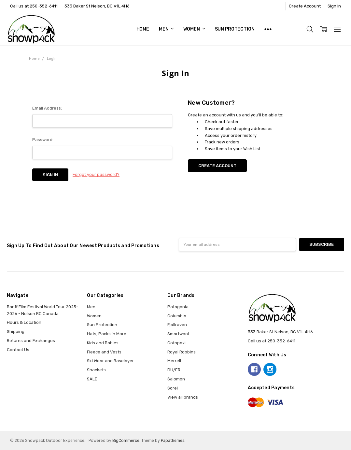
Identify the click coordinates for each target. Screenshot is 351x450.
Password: (42, 139)
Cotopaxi (176, 342)
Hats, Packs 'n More (106, 333)
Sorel (172, 388)
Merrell (174, 360)
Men (166, 29)
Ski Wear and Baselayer (110, 360)
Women (194, 29)
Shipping (15, 331)
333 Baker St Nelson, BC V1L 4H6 (97, 6)
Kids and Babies (103, 342)
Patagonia (178, 306)
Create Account (305, 6)
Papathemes (172, 440)
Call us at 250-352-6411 (34, 6)
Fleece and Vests (104, 352)
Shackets (96, 369)
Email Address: (47, 108)
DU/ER (173, 369)
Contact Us (18, 349)
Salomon (176, 379)
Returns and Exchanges (31, 340)
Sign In (334, 6)
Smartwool (178, 333)
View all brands (182, 397)
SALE (92, 379)
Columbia (176, 315)
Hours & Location (24, 322)
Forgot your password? (96, 174)
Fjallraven (177, 324)
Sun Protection (235, 29)
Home (142, 29)
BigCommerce (125, 440)
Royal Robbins (181, 352)
